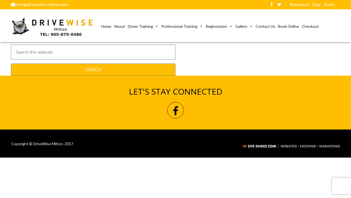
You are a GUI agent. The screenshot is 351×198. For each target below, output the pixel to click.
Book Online (288, 26)
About (119, 26)
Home (106, 26)
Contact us (265, 26)
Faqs (316, 4)
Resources (299, 4)
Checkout (310, 26)
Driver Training (143, 26)
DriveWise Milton (55, 27)
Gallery (244, 26)
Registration (219, 26)
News (329, 4)
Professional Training (182, 26)
